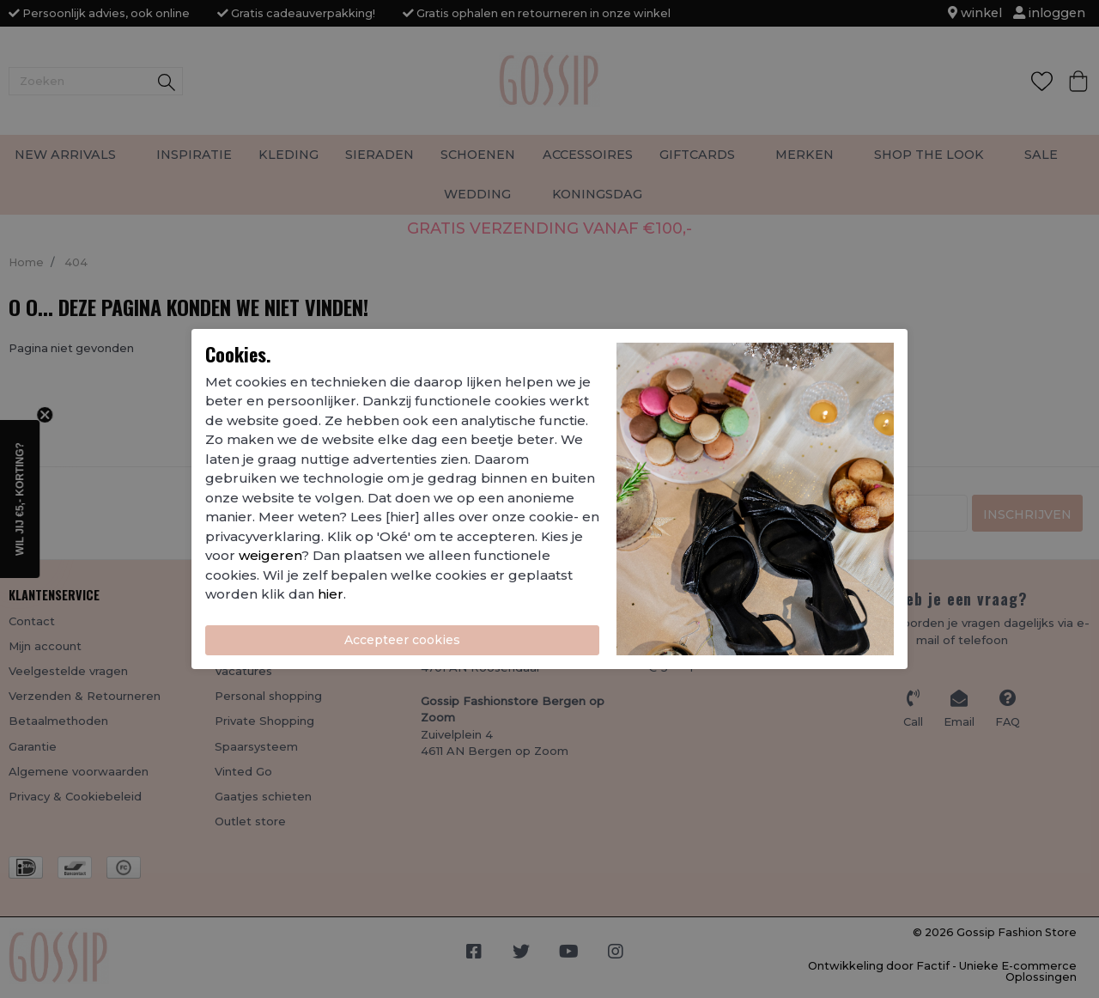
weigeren (270, 555)
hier (330, 594)
